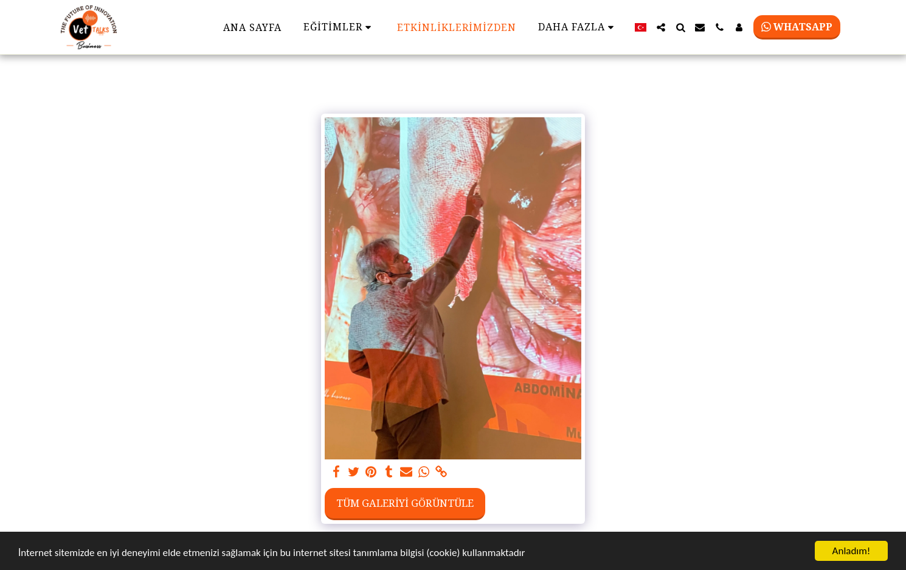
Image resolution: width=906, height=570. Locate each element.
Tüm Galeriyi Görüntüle (405, 503)
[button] (661, 27)
